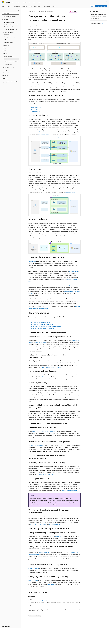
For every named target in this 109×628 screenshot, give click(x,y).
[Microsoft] (3, 2)
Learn (30, 11)
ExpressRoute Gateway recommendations (42, 324)
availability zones (73, 271)
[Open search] (101, 2)
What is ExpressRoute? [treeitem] (9, 22)
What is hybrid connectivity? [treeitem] (10, 29)
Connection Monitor (33, 568)
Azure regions (32, 261)
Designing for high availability (69, 490)
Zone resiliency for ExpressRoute (98, 16)
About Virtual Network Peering (38, 524)
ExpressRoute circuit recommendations (41, 322)
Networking (41, 11)
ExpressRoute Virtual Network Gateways (59, 285)
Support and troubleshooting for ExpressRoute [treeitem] (10, 82)
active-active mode (46, 377)
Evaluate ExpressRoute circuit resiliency (51, 367)
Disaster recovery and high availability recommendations (46, 326)
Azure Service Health (43, 552)
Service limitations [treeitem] (8, 42)
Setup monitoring (33, 580)
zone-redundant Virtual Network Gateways (43, 431)
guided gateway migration (37, 445)
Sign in (105, 2)
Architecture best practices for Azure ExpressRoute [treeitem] (11, 25)
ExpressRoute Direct (40, 342)
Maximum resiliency (36, 107)
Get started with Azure (101, 6)
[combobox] (10, 13)
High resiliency (35, 109)
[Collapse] (18, 10)
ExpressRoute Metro (70, 192)
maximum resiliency (67, 361)
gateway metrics (51, 584)
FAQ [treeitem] (5, 39)
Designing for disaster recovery (45, 474)
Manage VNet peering (54, 524)
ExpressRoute (50, 11)
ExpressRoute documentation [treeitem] (10, 16)
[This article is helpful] (102, 23)
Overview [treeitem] (7, 59)
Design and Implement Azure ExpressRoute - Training (41, 600)
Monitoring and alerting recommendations (42, 328)
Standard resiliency (36, 111)
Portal (92, 6)
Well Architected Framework (41, 132)
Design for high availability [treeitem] (11, 61)
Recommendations (95, 18)
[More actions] (79, 11)
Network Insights (59, 536)
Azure (35, 11)
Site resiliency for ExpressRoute (98, 14)
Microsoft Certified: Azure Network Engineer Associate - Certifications (45, 607)
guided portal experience (44, 134)
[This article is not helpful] (104, 23)
